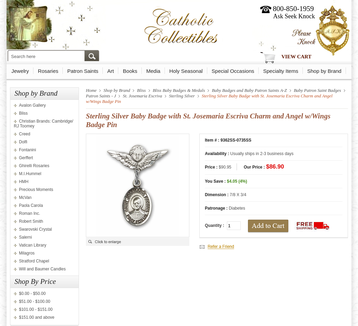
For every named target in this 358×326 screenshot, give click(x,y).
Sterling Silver (182, 95)
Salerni (25, 237)
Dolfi (23, 142)
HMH (23, 181)
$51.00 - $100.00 (34, 301)
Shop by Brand (324, 71)
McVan (25, 197)
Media (153, 71)
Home (91, 90)
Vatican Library (32, 245)
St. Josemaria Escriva (142, 95)
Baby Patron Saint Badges (317, 90)
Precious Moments (36, 189)
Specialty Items (280, 71)
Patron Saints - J (101, 95)
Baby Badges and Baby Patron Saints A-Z (249, 90)
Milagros (26, 253)
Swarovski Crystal (35, 229)
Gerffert (26, 157)
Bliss (23, 113)
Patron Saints (82, 71)
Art (110, 71)
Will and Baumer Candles (42, 269)
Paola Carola (31, 205)
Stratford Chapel (34, 261)
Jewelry (20, 71)
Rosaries (48, 71)
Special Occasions (233, 71)
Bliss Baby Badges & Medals (179, 90)
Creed (24, 134)
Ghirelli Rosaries (34, 165)
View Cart (296, 56)
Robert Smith (31, 221)
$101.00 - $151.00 (35, 309)
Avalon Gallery (32, 105)
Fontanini (27, 149)
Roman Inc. (29, 213)
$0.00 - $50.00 (32, 293)
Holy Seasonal (186, 71)
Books (130, 71)
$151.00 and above (36, 317)
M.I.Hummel (30, 173)
